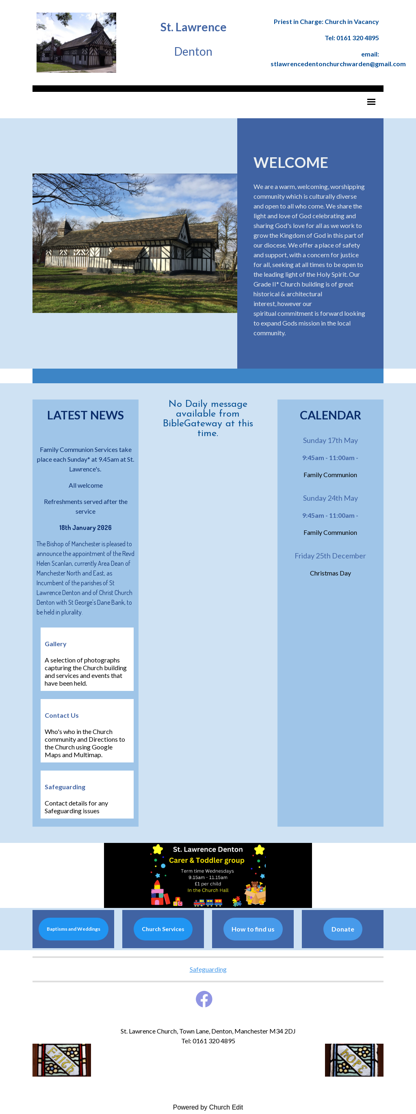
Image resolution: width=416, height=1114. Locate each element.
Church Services (163, 928)
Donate (343, 929)
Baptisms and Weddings (73, 929)
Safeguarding (208, 969)
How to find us (253, 929)
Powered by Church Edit (208, 1107)
